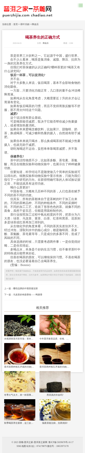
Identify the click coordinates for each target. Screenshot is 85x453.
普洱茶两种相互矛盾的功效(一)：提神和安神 (55, 367)
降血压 (35, 24)
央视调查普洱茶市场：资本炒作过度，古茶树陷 (19, 339)
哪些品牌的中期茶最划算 (25, 288)
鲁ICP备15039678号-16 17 (60, 442)
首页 (15, 24)
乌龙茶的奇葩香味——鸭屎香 (27, 294)
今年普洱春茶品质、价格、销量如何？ (55, 339)
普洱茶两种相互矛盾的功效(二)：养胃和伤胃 (19, 367)
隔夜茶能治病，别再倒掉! (55, 423)
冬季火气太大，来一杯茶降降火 (19, 395)
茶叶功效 (24, 24)
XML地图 (21, 446)
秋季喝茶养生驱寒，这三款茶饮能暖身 (19, 423)
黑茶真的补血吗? (55, 395)
